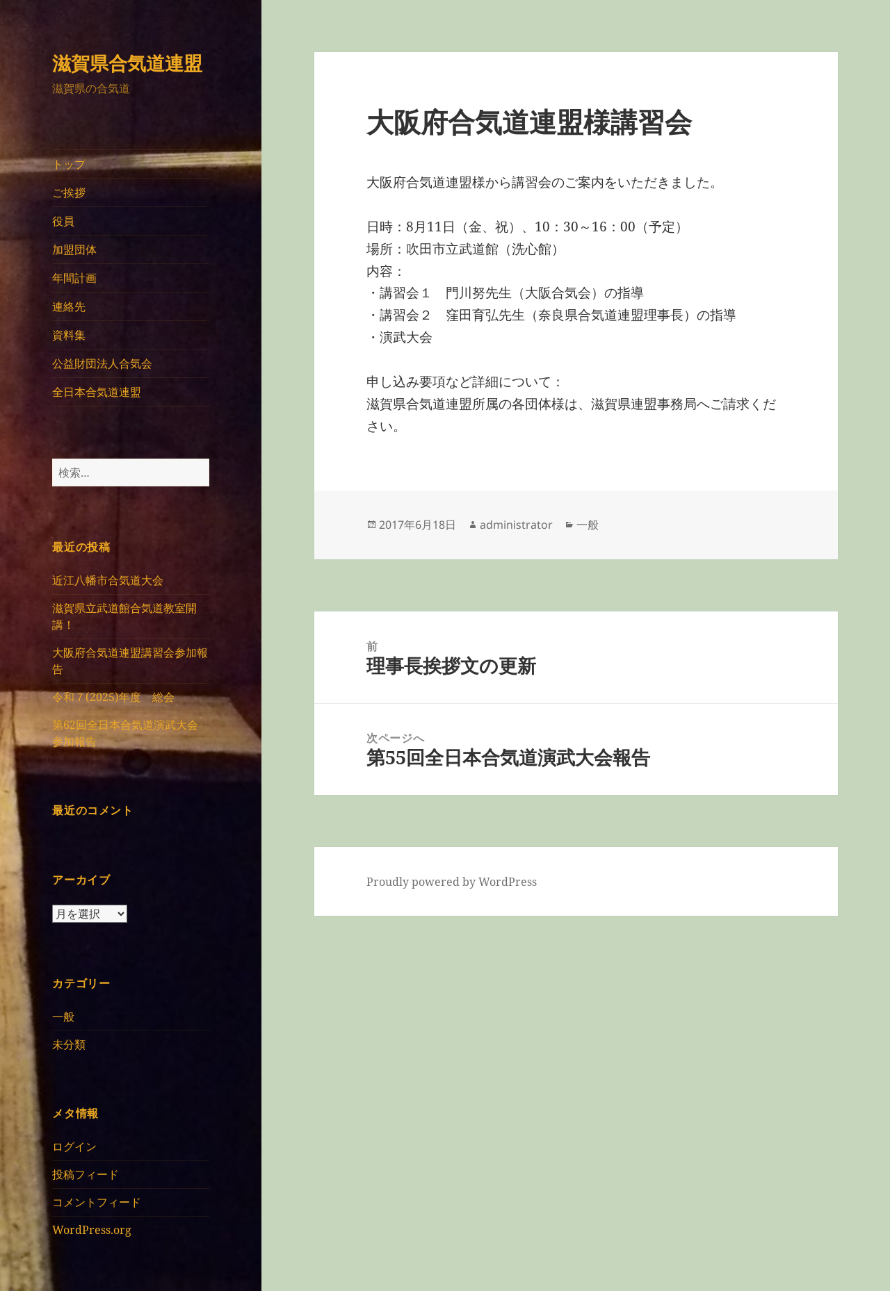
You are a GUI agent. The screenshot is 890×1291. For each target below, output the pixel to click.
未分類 (69, 1044)
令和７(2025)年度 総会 (113, 697)
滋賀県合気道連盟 (127, 63)
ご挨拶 (69, 192)
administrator (516, 524)
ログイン (74, 1146)
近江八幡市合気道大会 (107, 580)
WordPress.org (91, 1229)
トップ (69, 164)
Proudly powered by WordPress (451, 881)
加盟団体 (74, 249)
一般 (63, 1016)
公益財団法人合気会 (102, 363)
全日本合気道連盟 (96, 392)
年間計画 (74, 278)
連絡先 (69, 306)
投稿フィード (85, 1174)
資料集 (69, 335)
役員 (63, 221)
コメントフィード (96, 1202)
